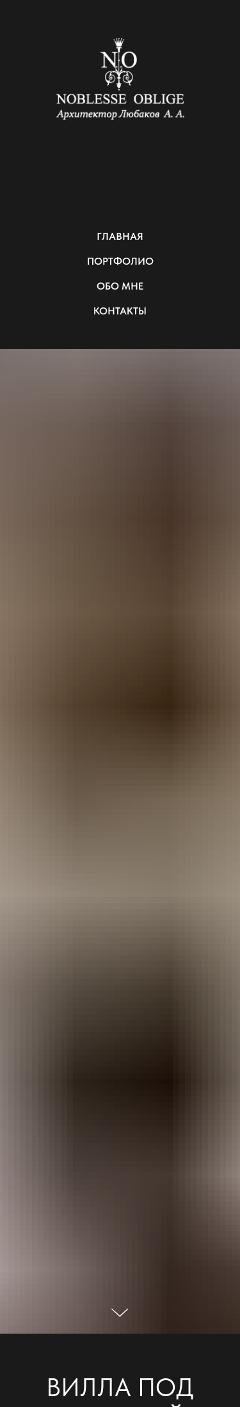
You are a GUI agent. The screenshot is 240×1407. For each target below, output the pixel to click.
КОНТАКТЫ (120, 311)
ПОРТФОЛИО (120, 261)
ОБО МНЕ (120, 286)
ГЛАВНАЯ (120, 236)
